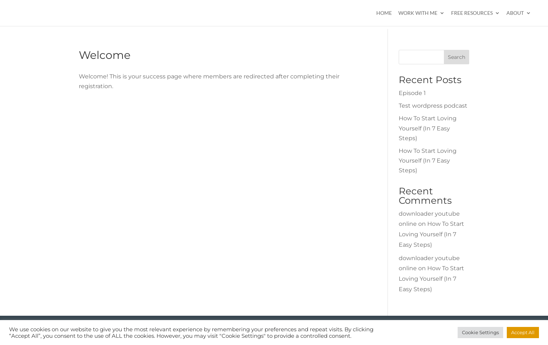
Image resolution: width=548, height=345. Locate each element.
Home (384, 13)
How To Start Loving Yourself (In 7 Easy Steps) (428, 128)
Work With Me (417, 13)
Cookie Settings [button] (480, 332)
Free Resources (472, 13)
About (515, 13)
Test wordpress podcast (433, 105)
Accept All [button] (523, 332)
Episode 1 (412, 93)
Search (456, 57)
